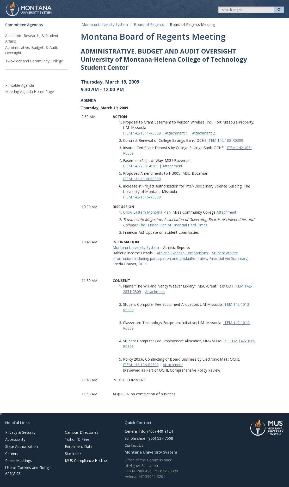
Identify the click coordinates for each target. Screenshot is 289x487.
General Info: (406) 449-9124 (149, 431)
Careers (11, 453)
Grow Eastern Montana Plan (147, 212)
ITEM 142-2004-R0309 (142, 178)
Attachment (172, 165)
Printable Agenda (19, 85)
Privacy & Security (20, 432)
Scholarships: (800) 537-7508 (149, 438)
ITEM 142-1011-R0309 (142, 133)
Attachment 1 (176, 133)
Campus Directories (81, 432)
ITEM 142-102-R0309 (225, 140)
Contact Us (134, 445)
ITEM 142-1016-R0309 (142, 197)
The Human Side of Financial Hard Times (173, 224)
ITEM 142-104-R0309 (141, 364)
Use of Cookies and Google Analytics (28, 470)
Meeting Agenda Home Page (29, 91)
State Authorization (21, 446)
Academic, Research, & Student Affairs (31, 38)
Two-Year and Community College (34, 60)
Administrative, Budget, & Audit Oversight (31, 50)
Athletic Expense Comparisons (182, 252)
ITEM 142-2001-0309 (140, 165)
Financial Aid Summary (228, 258)
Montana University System (105, 24)
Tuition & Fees (77, 439)
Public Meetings (18, 460)
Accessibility (15, 439)
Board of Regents (149, 24)
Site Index (73, 453)
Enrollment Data (79, 446)
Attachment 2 (203, 133)
